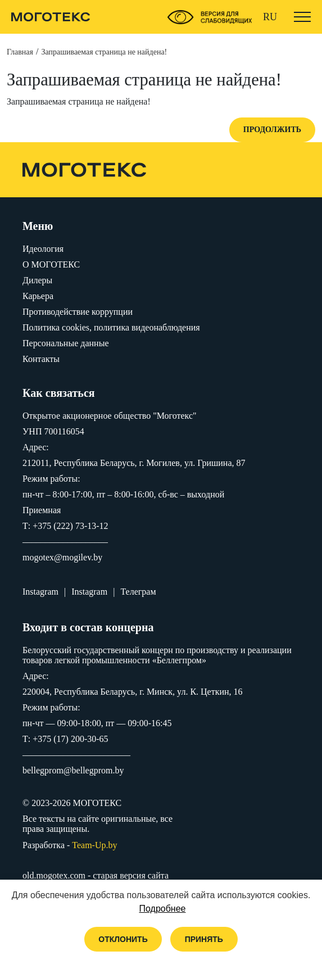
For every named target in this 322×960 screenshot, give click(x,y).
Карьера (37, 296)
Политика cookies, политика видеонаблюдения (111, 327)
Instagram (40, 591)
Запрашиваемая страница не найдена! (104, 52)
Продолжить (272, 129)
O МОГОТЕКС (51, 264)
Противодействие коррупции (77, 311)
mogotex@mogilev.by (62, 557)
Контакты (41, 359)
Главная (20, 52)
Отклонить (123, 939)
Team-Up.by (94, 845)
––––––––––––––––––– (65, 541)
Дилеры (37, 280)
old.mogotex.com (53, 875)
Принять (204, 939)
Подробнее (162, 908)
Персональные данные (65, 343)
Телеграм (138, 591)
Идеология (43, 248)
